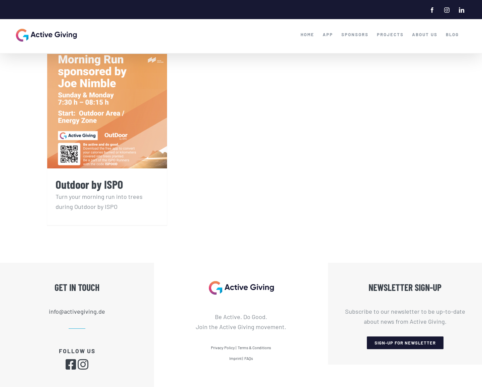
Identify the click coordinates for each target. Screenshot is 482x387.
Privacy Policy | (223, 347)
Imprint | (236, 358)
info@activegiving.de (77, 311)
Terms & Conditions (254, 347)
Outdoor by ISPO (89, 184)
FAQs (248, 358)
